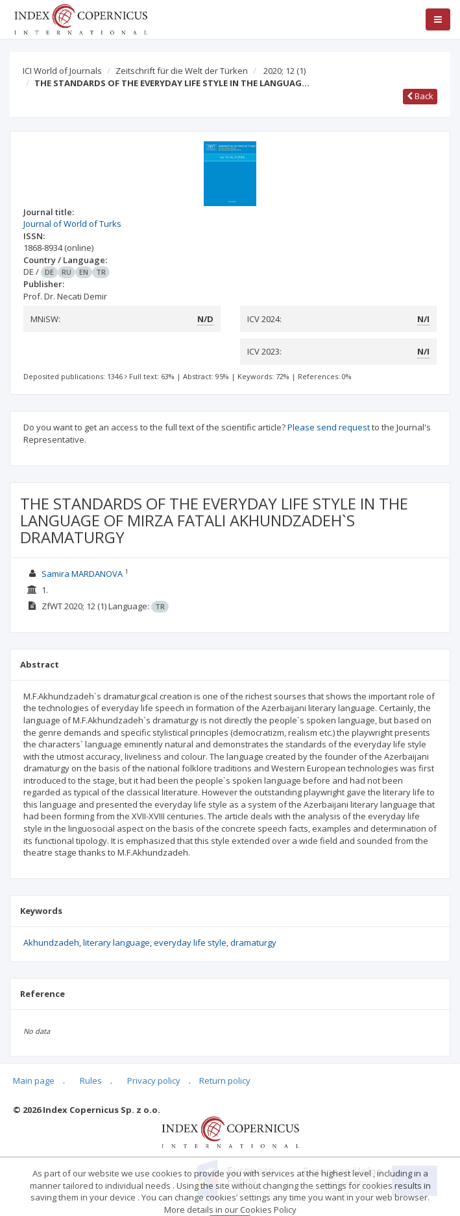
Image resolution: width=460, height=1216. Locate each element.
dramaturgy (253, 942)
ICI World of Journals (62, 70)
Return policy (224, 1080)
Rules (91, 1080)
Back (420, 96)
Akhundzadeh (51, 942)
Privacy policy (153, 1080)
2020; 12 (284, 70)
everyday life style (190, 942)
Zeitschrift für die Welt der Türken (181, 70)
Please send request (328, 427)
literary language (116, 942)
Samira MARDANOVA (82, 573)
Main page (33, 1080)
